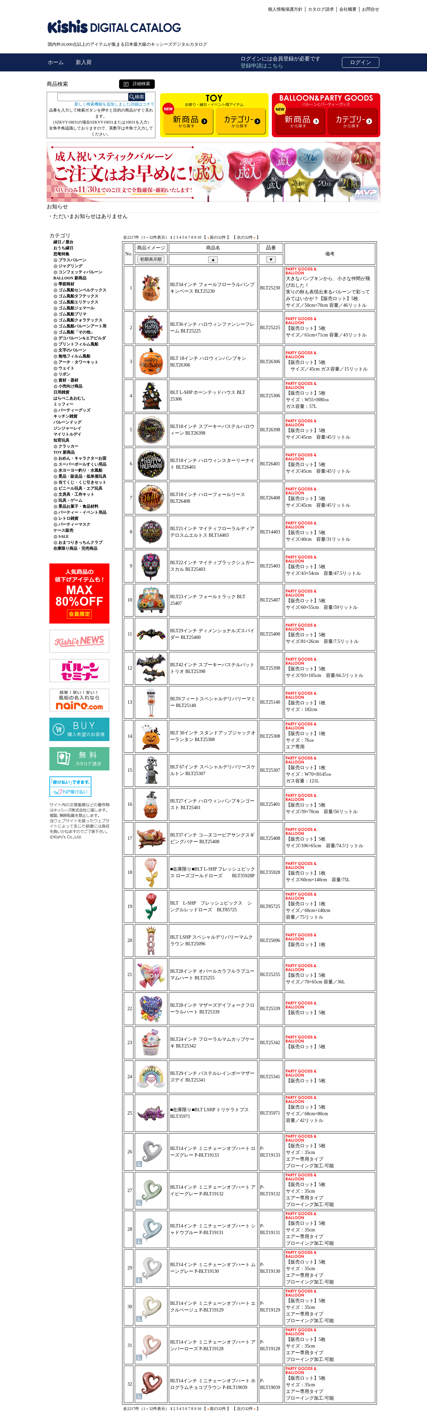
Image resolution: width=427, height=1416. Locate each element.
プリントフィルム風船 (78, 344)
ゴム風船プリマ (72, 314)
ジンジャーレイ (67, 428)
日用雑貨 (61, 392)
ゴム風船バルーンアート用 (82, 326)
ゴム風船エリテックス (78, 302)
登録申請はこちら (262, 65)
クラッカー (68, 446)
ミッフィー (63, 404)
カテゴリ (60, 235)
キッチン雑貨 (65, 416)
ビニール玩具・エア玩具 (80, 488)
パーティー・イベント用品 (82, 512)
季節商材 (66, 284)
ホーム (56, 62)
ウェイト (66, 368)
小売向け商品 (70, 386)
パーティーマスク (74, 524)
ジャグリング (70, 266)
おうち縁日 (63, 248)
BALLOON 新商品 (69, 278)
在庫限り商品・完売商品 (75, 548)
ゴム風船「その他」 (76, 332)
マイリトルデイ (67, 434)
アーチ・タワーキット (78, 362)
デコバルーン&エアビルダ (82, 338)
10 (199, 237)
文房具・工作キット (76, 494)
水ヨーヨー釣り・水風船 (80, 470)
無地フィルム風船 (74, 356)
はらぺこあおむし (69, 398)
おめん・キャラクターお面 (82, 458)
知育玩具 (61, 440)
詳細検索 (137, 83)
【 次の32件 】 (246, 237)
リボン (64, 374)
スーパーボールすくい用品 (82, 464)
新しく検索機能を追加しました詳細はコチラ (114, 104)
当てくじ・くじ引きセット (82, 482)
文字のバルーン (72, 350)
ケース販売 (63, 530)
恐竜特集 (61, 254)
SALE (63, 536)
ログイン (360, 62)
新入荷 (84, 62)
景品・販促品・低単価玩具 (82, 476)
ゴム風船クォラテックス (80, 320)
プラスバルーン (72, 260)
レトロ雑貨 (68, 518)
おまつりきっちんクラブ (80, 542)
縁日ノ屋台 (63, 242)
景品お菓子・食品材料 (78, 506)
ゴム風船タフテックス (78, 296)
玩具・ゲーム (70, 500)
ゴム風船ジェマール (76, 308)
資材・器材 (68, 380)
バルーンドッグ (67, 422)
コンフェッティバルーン (80, 272)
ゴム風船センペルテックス (82, 290)
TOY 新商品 (64, 452)
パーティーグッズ (74, 410)
